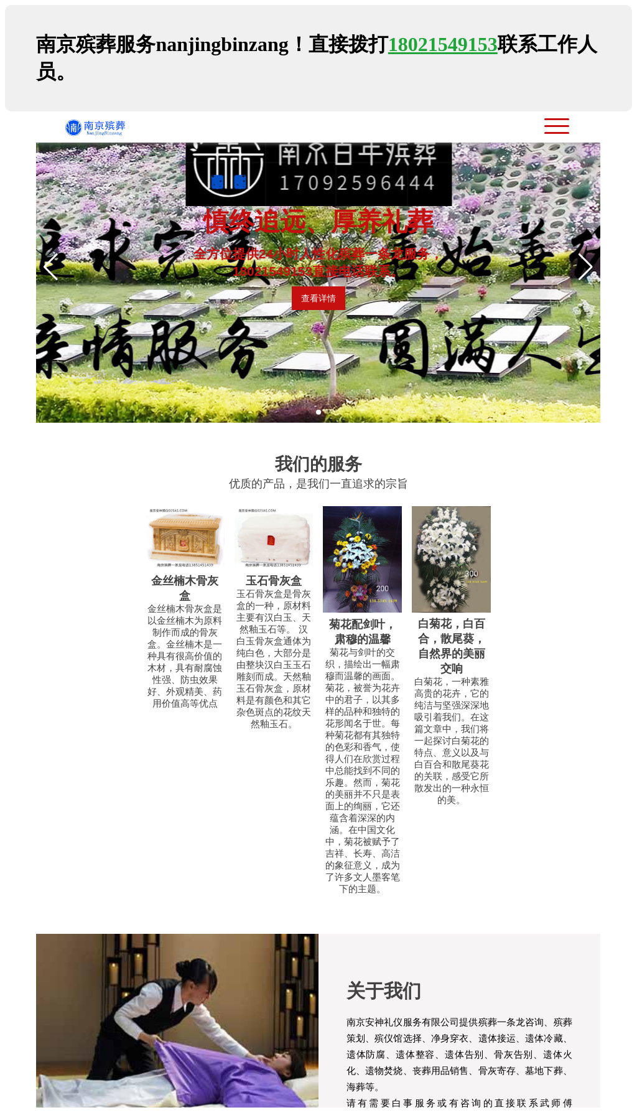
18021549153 (443, 44)
